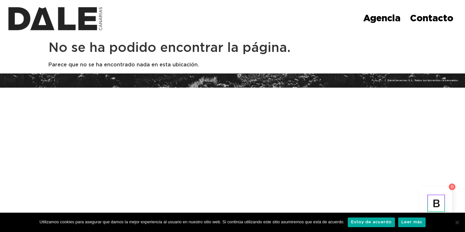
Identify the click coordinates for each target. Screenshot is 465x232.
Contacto (431, 19)
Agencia (381, 19)
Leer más (411, 222)
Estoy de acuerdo (371, 222)
